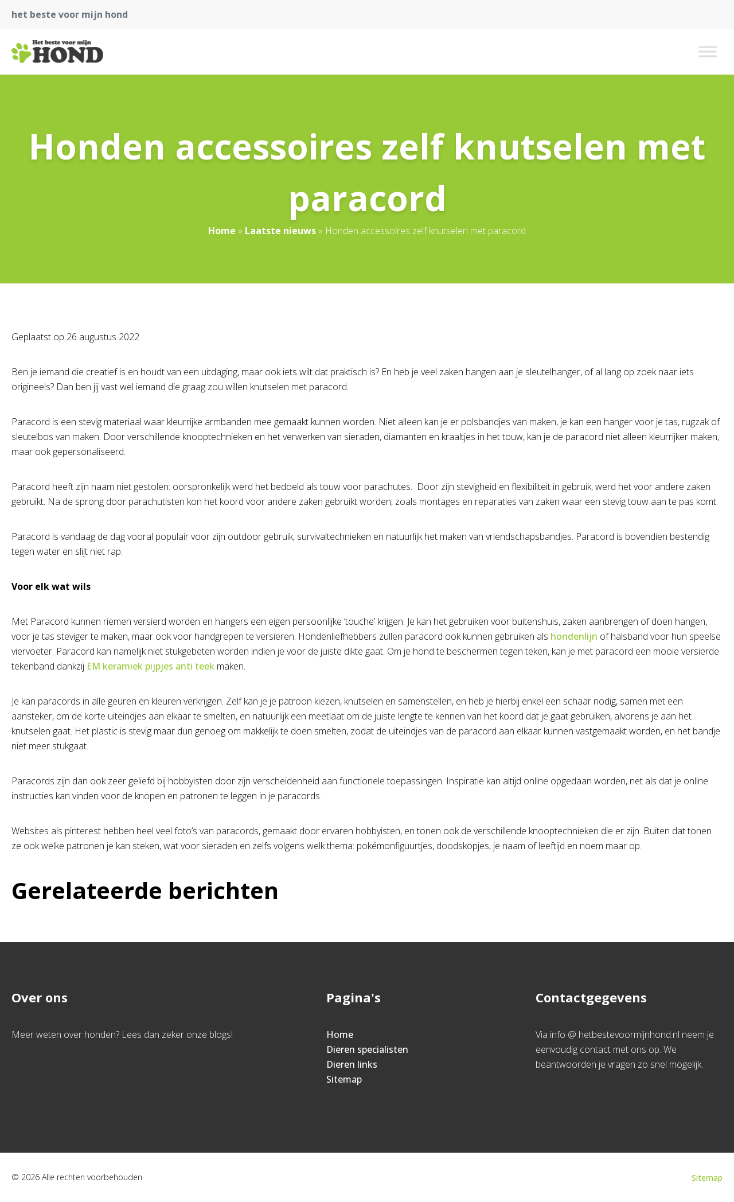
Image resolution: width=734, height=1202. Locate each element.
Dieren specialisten (367, 1049)
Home (222, 230)
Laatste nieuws (280, 230)
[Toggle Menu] (707, 51)
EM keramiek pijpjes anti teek (150, 666)
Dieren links (351, 1064)
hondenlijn (574, 636)
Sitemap (344, 1079)
